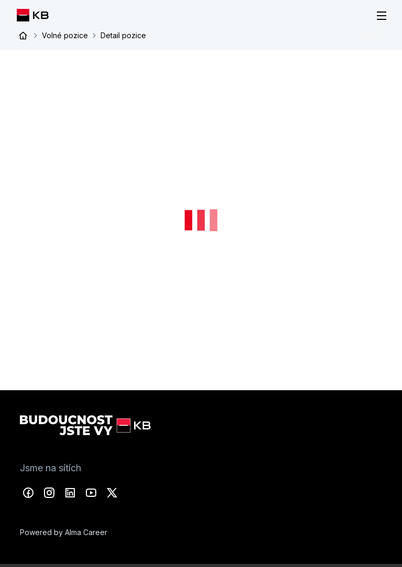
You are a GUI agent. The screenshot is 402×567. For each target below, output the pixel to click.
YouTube (91, 492)
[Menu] (381, 15)
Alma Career (86, 532)
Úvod (23, 35)
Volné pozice (65, 35)
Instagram (49, 492)
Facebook (28, 492)
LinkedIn (70, 492)
